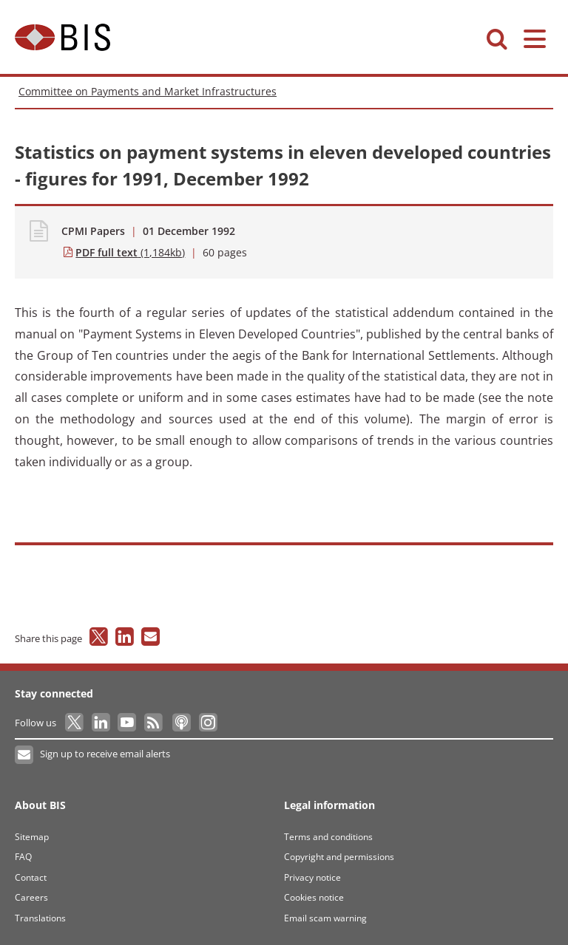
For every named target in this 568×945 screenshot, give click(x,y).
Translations (40, 918)
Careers (31, 897)
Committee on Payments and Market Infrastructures (147, 91)
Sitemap (32, 836)
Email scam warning (325, 918)
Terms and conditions (328, 836)
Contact (31, 877)
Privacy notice (312, 877)
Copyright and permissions (339, 856)
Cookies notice (314, 897)
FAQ (23, 856)
